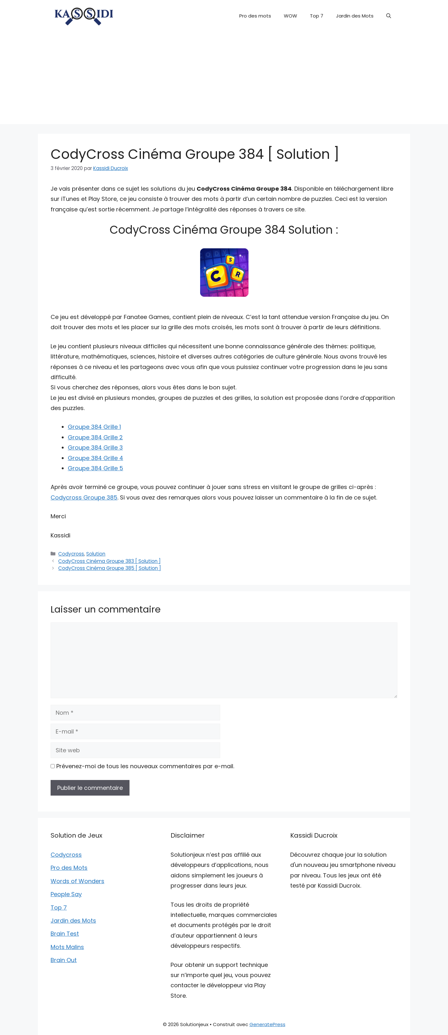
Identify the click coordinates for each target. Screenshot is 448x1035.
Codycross (71, 553)
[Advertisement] (224, 79)
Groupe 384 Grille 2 (95, 437)
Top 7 (316, 15)
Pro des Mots (69, 868)
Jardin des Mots (355, 15)
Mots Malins (67, 947)
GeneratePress (267, 1024)
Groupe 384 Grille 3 (95, 447)
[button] (388, 15)
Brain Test (65, 934)
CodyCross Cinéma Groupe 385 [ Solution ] (109, 568)
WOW (290, 15)
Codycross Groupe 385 (84, 497)
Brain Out (64, 960)
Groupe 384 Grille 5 (95, 468)
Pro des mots (255, 15)
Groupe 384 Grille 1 (94, 427)
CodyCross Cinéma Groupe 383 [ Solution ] (109, 561)
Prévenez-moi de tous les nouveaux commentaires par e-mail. (145, 766)
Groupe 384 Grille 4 (95, 458)
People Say (66, 894)
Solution (95, 553)
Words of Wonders (77, 881)
